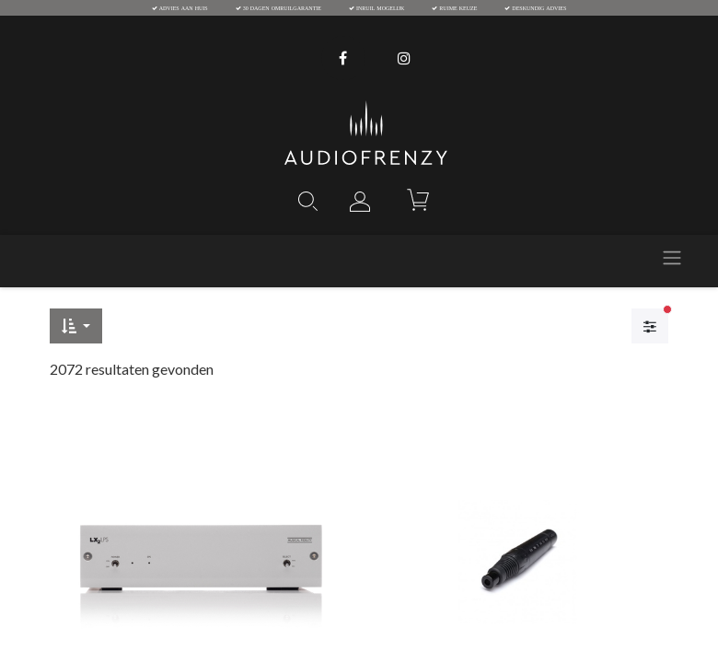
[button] (76, 325)
